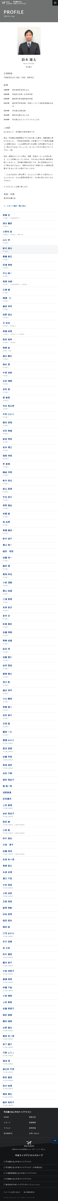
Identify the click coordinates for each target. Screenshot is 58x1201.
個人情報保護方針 (29, 1192)
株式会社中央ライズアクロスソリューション (22, 1184)
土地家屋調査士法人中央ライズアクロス (20, 1173)
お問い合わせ (34, 1133)
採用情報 (32, 1128)
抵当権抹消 (8, 1133)
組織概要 (32, 1122)
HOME (6, 1117)
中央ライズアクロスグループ (29, 1155)
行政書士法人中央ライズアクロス (17, 1179)
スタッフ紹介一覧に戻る (16, 206)
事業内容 (32, 1117)
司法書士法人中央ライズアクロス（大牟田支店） (23, 1167)
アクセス (7, 1128)
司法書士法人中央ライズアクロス (17, 1162)
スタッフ (7, 1122)
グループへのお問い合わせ (12, 1192)
